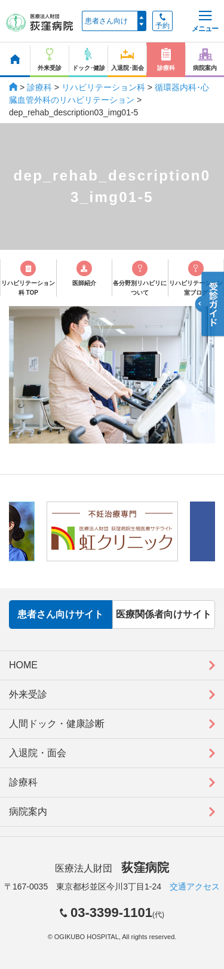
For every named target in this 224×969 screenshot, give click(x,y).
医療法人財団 (111, 868)
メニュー (205, 22)
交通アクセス (195, 886)
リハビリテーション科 (103, 87)
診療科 (39, 87)
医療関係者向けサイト (163, 614)
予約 (162, 21)
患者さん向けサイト (60, 614)
